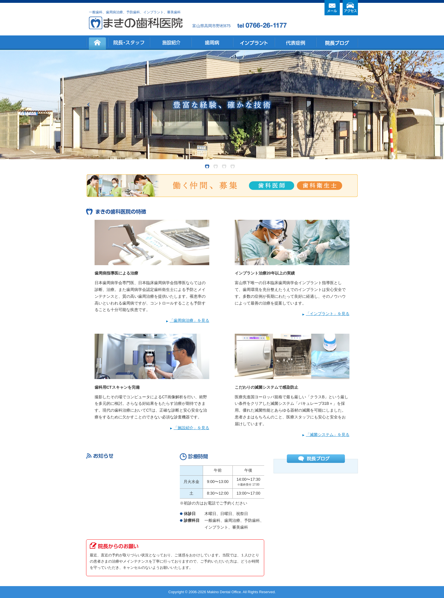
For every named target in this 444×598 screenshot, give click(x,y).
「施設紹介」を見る (191, 427)
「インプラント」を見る (327, 313)
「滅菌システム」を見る (327, 434)
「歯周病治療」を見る (189, 320)
